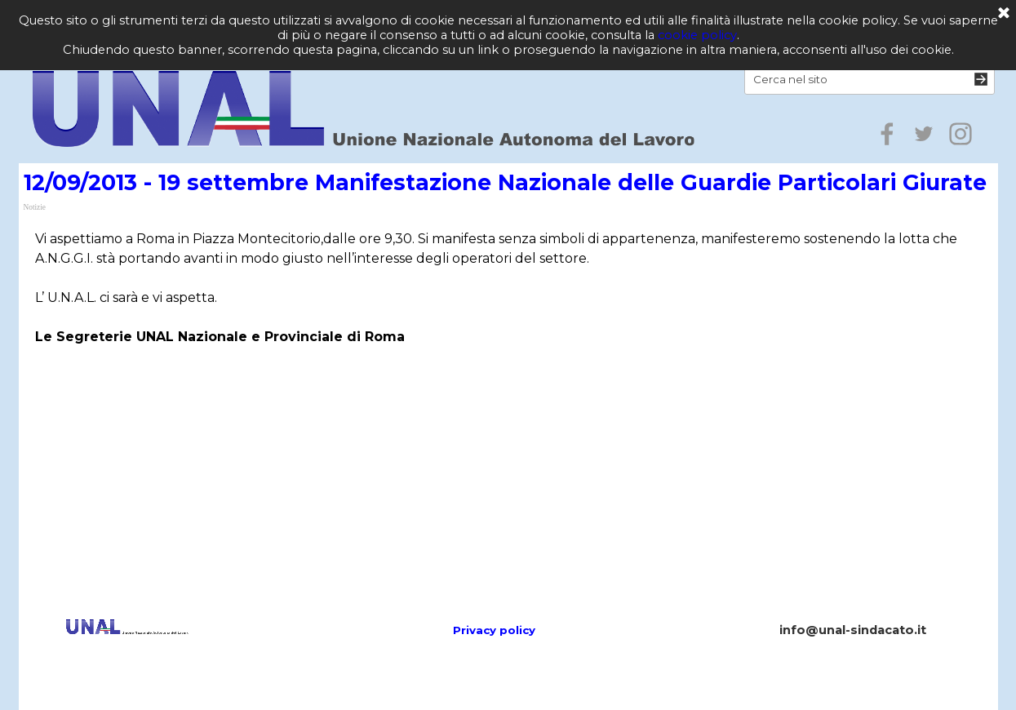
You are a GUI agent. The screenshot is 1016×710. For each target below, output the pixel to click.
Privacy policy (494, 630)
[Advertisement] (508, 449)
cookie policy (697, 35)
